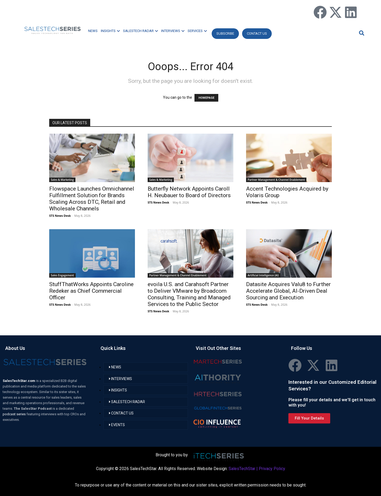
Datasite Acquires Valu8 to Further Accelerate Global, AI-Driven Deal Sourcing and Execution (288, 291)
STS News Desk (60, 216)
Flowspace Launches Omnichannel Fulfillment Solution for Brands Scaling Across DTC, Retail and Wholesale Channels (91, 199)
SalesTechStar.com (19, 381)
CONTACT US (257, 33)
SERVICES (197, 31)
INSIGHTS (110, 31)
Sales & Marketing (62, 180)
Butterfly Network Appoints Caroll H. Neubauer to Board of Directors (189, 192)
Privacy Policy (272, 468)
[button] (361, 33)
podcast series (14, 414)
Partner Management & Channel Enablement (276, 180)
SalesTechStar (242, 468)
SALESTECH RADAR (140, 31)
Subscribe (225, 33)
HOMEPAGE (206, 98)
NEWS (93, 31)
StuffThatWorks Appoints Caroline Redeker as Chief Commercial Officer (91, 291)
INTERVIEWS (172, 31)
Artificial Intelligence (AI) (263, 275)
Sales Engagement (62, 275)
